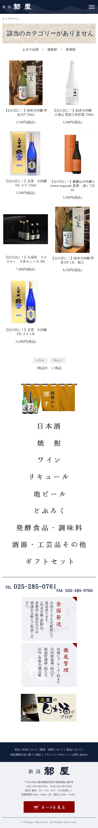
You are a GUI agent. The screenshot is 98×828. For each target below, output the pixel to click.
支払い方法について (26, 749)
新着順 (71, 49)
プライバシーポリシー (57, 754)
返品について (74, 749)
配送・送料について (51, 749)
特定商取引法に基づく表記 (25, 754)
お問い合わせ (80, 754)
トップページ (10, 18)
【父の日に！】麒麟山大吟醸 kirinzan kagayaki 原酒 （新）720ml (72, 186)
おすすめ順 (30, 49)
